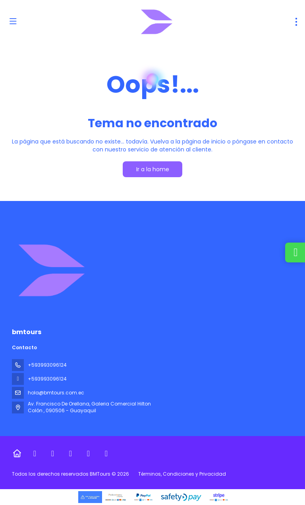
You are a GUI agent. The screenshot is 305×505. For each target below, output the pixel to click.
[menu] (296, 21)
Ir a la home (152, 169)
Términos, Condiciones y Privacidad (182, 474)
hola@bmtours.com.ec (56, 392)
